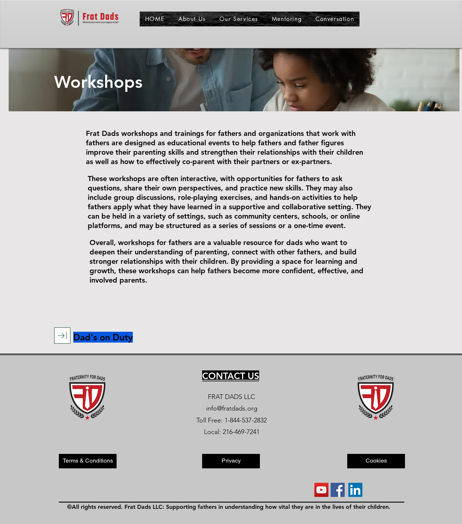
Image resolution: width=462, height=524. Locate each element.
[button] (192, 19)
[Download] (62, 335)
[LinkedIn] (355, 490)
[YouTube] (321, 490)
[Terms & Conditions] (88, 461)
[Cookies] (376, 461)
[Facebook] (338, 490)
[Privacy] (231, 461)
